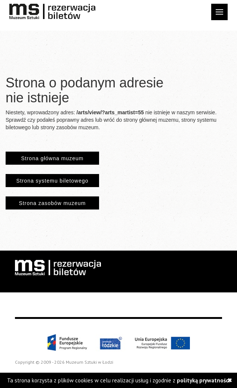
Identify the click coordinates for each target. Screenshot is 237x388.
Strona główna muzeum (52, 158)
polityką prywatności (203, 380)
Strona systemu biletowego (52, 181)
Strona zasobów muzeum (52, 203)
